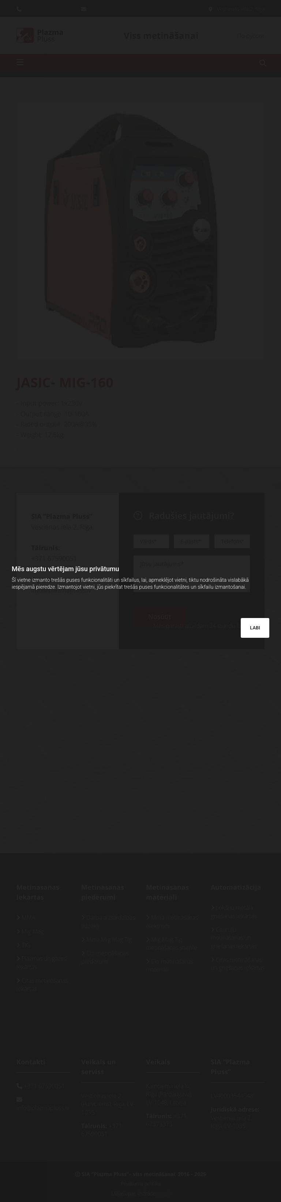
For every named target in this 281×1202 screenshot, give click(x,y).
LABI (255, 627)
